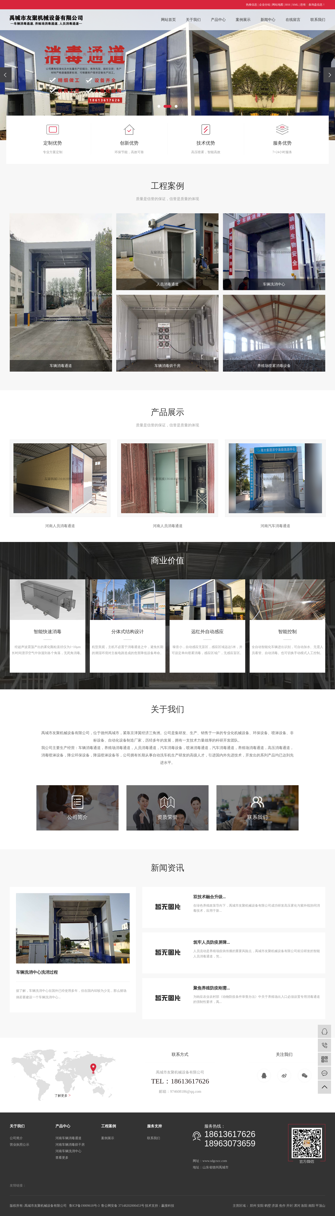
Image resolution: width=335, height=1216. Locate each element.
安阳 (260, 1205)
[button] (159, 106)
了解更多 (63, 1095)
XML (295, 4)
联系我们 (317, 20)
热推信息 (251, 4)
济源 (275, 1205)
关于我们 (193, 20)
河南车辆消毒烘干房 (70, 1144)
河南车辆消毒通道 (68, 1138)
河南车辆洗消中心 (68, 1151)
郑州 (253, 1205)
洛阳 (304, 1205)
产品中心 (218, 20)
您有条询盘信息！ (312, 4)
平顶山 (320, 1205)
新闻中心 (268, 20)
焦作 (282, 1205)
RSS (287, 4)
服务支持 (154, 1126)
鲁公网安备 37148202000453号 (122, 1205)
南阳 (311, 1205)
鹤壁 (267, 1205)
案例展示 (243, 20)
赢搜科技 (167, 1205)
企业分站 (264, 4)
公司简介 (16, 1138)
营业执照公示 (19, 1144)
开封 (289, 1205)
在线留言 (293, 20)
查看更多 (61, 1157)
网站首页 (168, 20)
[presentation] (6, 74)
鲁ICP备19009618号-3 (84, 1205)
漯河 (297, 1205)
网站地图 (277, 4)
